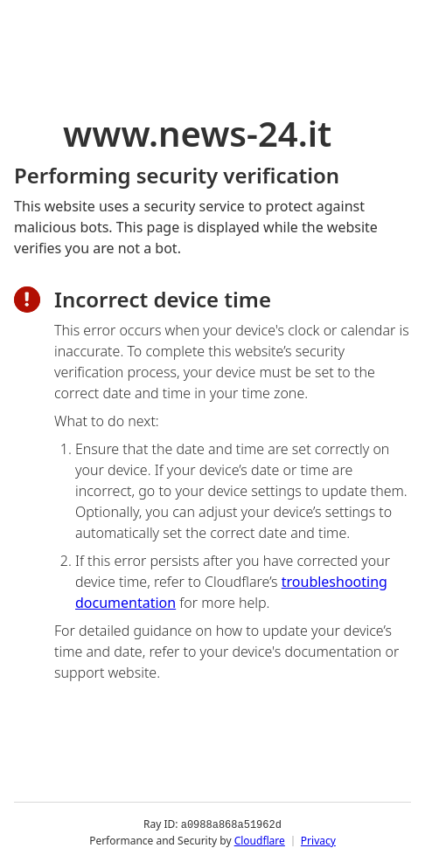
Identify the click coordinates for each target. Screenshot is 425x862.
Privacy (318, 839)
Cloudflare (259, 839)
